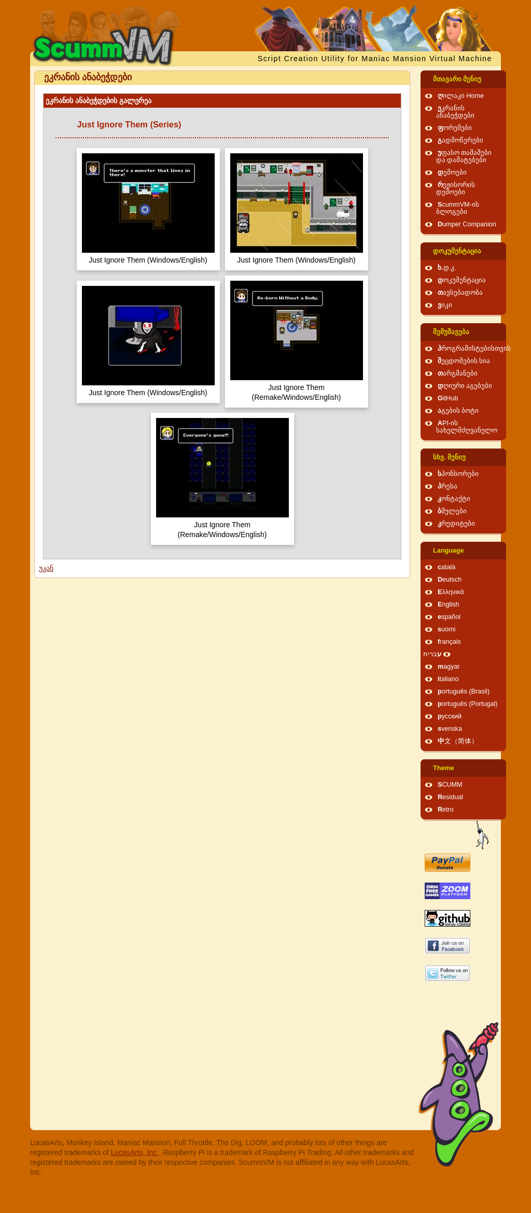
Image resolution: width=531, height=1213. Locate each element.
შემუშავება (451, 332)
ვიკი (445, 305)
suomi (446, 629)
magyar (449, 666)
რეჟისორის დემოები (455, 188)
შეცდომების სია (464, 361)
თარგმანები (458, 373)
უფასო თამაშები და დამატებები (464, 156)
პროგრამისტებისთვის (474, 348)
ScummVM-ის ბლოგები (457, 208)
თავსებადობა (460, 292)
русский (450, 716)
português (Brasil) (464, 691)
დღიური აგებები (465, 385)
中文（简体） (458, 741)
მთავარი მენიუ (457, 79)
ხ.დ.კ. (447, 267)
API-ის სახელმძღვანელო (466, 427)
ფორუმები (455, 128)
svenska (450, 728)
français (449, 641)
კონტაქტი (454, 498)
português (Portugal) (468, 703)
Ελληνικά (451, 592)
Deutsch (450, 579)
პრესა (447, 486)
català (446, 567)
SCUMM (450, 784)
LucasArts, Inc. (135, 1152)
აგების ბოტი (458, 410)
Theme (443, 768)
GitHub (448, 398)
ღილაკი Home (461, 95)
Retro (446, 809)
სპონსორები (458, 474)
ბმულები (452, 511)
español (449, 616)
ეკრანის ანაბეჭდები (455, 112)
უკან (46, 568)
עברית (432, 654)
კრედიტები (456, 523)
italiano (448, 679)
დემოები (452, 172)
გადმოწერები (460, 140)
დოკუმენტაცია (457, 251)
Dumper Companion (467, 224)
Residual (450, 797)
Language (448, 550)
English (448, 604)
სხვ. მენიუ (449, 457)
